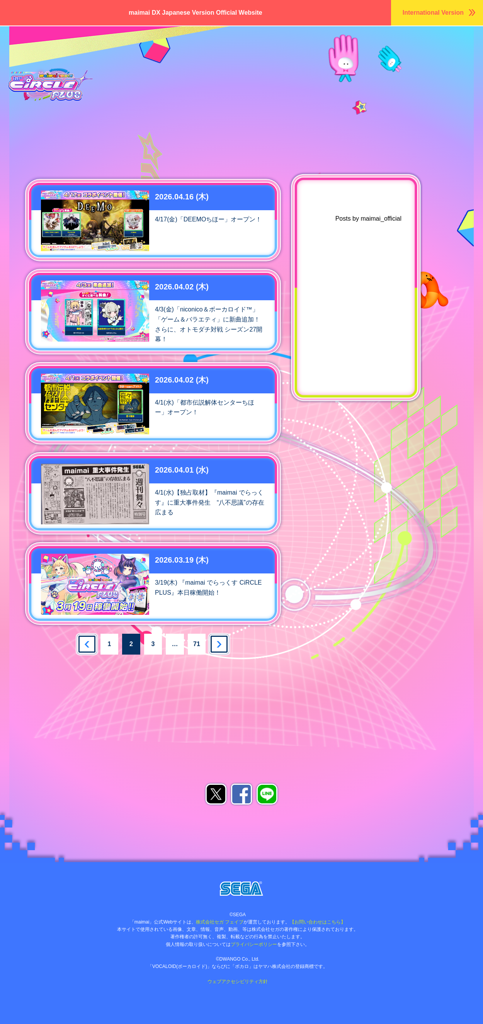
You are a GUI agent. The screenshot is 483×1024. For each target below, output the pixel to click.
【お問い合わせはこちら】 (317, 922)
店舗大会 (141, 67)
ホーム (141, 51)
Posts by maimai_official (368, 218)
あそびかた (454, 51)
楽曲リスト (350, 51)
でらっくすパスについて (309, 67)
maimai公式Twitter (371, 425)
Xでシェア (216, 794)
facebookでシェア (241, 794)
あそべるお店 (391, 67)
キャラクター (245, 51)
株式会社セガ (241, 888)
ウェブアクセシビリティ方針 (237, 981)
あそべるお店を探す (158, 676)
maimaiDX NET (450, 67)
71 (196, 644)
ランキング (402, 51)
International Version (433, 12)
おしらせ (181, 51)
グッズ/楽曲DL (190, 67)
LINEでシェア (267, 794)
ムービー (238, 67)
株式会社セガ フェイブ (219, 922)
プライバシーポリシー (254, 944)
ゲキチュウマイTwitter (371, 446)
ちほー (306, 51)
